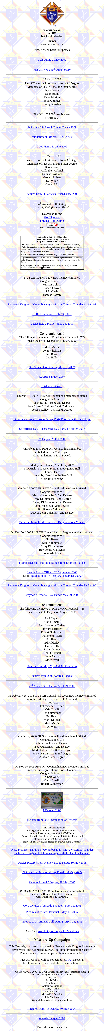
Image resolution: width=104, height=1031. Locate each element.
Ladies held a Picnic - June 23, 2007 (52, 323)
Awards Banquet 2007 (52, 376)
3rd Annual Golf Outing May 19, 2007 (52, 367)
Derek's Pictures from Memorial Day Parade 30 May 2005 (52, 862)
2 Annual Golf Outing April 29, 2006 (52, 686)
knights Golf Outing (52, 220)
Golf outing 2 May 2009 (52, 59)
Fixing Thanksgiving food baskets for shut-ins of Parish (52, 562)
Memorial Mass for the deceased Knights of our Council (52, 522)
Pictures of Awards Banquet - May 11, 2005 (52, 912)
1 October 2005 (52, 809)
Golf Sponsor (52, 217)
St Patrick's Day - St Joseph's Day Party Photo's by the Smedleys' (52, 419)
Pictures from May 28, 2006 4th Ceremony (52, 666)
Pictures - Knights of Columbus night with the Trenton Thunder (52, 853)
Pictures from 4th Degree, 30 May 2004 (52, 1008)
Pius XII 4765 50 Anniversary (52, 69)
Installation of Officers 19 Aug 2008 (52, 137)
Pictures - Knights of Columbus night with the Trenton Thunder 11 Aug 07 (52, 304)
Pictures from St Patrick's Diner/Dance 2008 (52, 194)
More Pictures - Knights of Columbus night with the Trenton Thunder (52, 849)
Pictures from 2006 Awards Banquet (52, 675)
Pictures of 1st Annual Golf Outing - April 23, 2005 (52, 921)
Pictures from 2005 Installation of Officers (52, 819)
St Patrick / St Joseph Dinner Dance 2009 (52, 127)
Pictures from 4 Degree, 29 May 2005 (52, 882)
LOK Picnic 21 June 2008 (52, 146)
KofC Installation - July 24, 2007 (52, 314)
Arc (68, 959)
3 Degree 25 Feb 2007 (52, 439)
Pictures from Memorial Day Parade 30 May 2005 (52, 872)
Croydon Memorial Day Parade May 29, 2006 (52, 595)
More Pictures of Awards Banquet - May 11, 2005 (52, 905)
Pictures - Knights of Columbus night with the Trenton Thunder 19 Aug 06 (52, 585)
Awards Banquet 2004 (52, 1018)
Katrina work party (52, 386)
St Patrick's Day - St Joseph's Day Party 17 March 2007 (52, 428)
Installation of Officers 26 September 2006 (52, 572)
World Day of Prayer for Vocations (58, 931)
